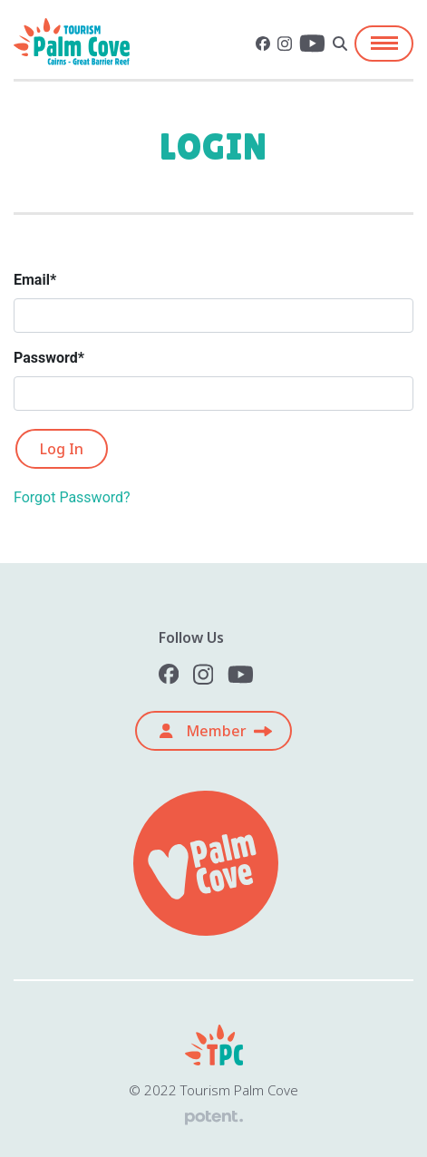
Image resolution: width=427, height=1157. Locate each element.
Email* (35, 279)
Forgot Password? (72, 497)
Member (203, 731)
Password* (49, 357)
